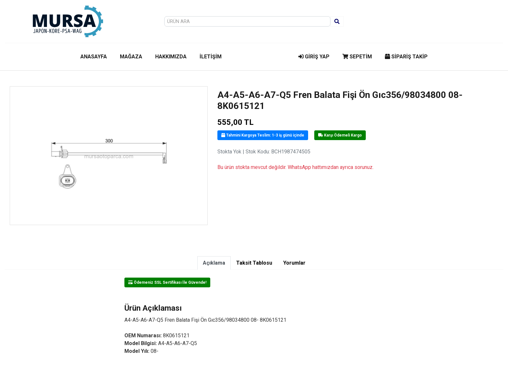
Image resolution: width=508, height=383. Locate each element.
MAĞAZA (131, 57)
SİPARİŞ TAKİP (406, 57)
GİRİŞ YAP (313, 57)
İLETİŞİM (211, 57)
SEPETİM (357, 57)
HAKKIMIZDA (171, 57)
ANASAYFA (93, 57)
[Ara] (337, 21)
